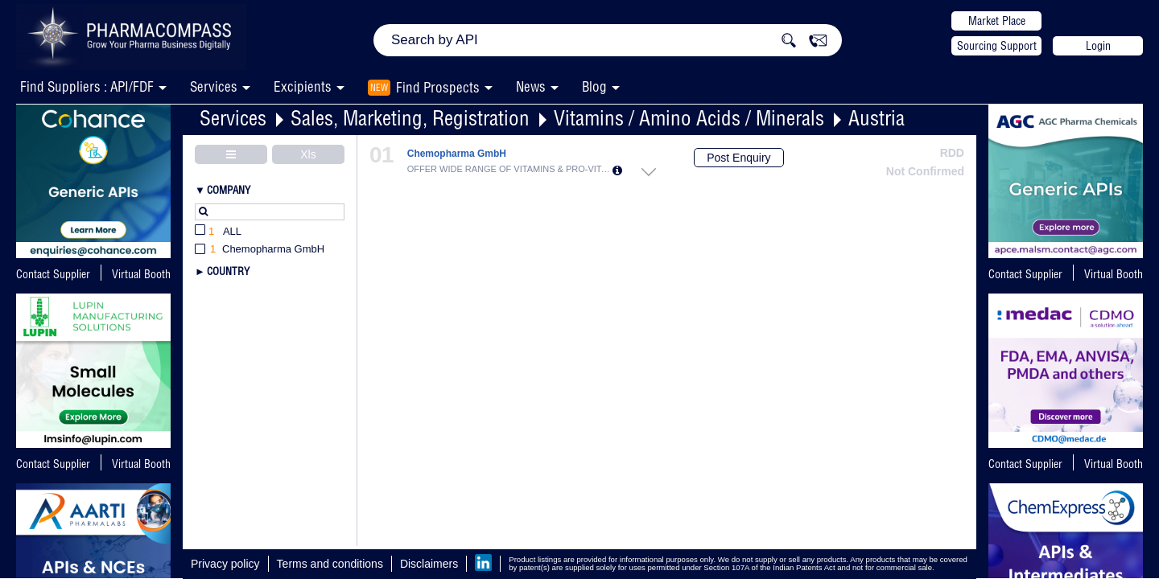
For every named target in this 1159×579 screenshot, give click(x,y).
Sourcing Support (997, 46)
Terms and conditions (330, 563)
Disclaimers (429, 563)
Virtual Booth (141, 274)
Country (228, 271)
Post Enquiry (738, 157)
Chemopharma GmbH (456, 154)
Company (228, 189)
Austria (876, 117)
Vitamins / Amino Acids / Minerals (689, 117)
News (531, 86)
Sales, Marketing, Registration (410, 117)
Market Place (996, 21)
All (218, 232)
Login (1098, 46)
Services (233, 117)
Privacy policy (225, 563)
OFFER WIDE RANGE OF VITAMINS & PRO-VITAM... (509, 169)
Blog (594, 86)
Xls (308, 154)
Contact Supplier (53, 274)
